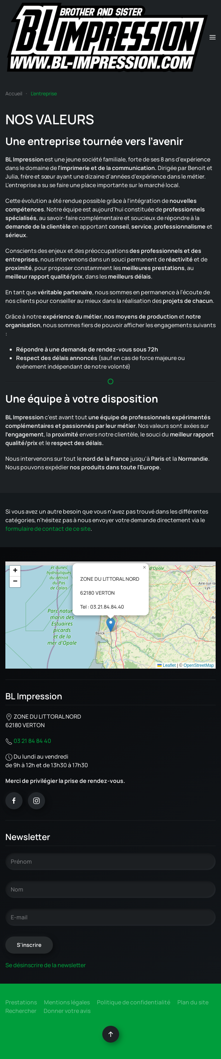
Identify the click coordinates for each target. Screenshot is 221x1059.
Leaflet (166, 665)
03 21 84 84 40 (32, 741)
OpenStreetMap (198, 665)
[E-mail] (110, 917)
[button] (213, 37)
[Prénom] (110, 861)
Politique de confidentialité (133, 1002)
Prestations (21, 1002)
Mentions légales (67, 1002)
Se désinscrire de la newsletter (45, 965)
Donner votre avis (67, 1011)
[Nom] (110, 889)
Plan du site (192, 1002)
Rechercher (20, 1011)
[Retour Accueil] (107, 37)
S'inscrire (29, 945)
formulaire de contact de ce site (47, 529)
